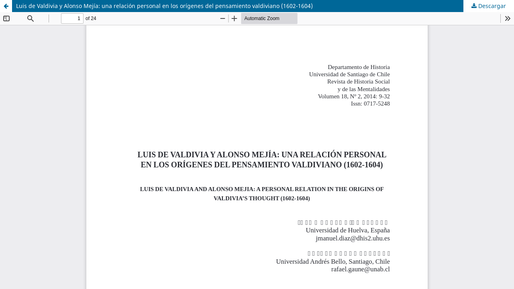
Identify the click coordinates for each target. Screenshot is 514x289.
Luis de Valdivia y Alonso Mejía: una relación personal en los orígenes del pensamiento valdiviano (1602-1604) (164, 6)
